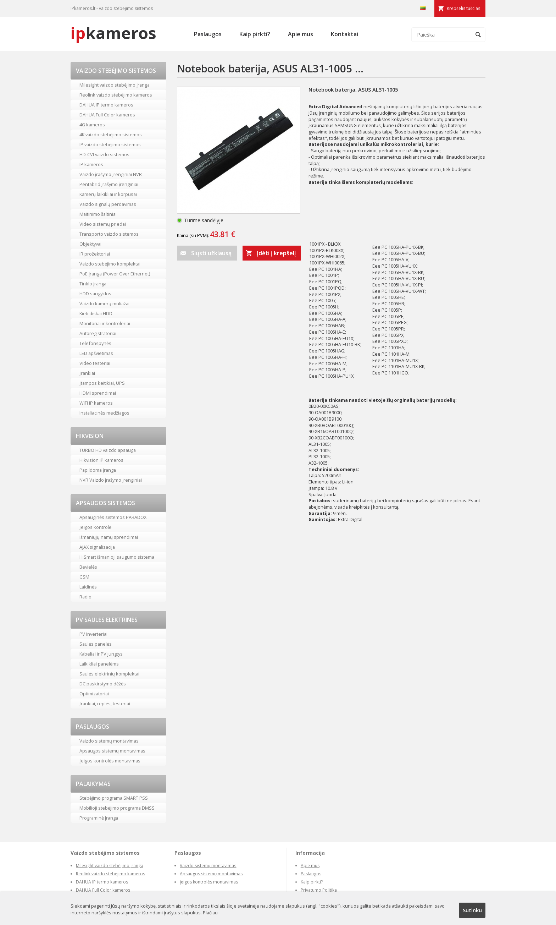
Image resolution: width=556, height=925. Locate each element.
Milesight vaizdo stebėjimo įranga (114, 85)
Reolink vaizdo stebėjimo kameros (115, 95)
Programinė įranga (98, 818)
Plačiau (210, 912)
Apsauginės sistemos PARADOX (112, 517)
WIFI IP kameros (96, 403)
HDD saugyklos (95, 293)
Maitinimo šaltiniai (98, 214)
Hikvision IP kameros (101, 460)
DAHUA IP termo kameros (106, 105)
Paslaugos (208, 34)
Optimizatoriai (94, 693)
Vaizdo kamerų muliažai (104, 303)
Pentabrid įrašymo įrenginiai (108, 184)
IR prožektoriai (94, 254)
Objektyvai (90, 244)
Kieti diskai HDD (95, 313)
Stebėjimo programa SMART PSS (113, 798)
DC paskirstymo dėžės (102, 683)
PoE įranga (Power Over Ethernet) (114, 273)
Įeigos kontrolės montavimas (109, 760)
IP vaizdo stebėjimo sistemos (110, 144)
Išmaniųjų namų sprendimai (108, 537)
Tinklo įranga (92, 283)
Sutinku (472, 910)
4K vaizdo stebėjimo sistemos (110, 134)
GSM (84, 577)
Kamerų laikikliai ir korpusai (108, 194)
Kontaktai (344, 34)
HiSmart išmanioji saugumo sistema (116, 557)
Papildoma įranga (97, 470)
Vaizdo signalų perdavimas (107, 204)
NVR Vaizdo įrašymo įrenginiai (110, 480)
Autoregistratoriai (97, 333)
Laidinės (88, 587)
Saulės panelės (95, 644)
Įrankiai (87, 373)
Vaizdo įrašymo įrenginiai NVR (110, 174)
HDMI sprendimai (97, 393)
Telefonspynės (95, 343)
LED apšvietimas (96, 353)
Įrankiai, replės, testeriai (104, 703)
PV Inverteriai (93, 634)
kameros (113, 33)
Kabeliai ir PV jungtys (101, 654)
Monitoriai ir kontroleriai (104, 323)
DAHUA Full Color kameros (107, 114)
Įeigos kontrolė (95, 527)
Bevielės (88, 567)
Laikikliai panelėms (99, 664)
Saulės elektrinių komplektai (109, 674)
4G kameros (92, 124)
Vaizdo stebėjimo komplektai (109, 264)
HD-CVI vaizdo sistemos (104, 154)
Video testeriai (94, 363)
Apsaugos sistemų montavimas (112, 751)
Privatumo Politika (319, 890)
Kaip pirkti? (254, 34)
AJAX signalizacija (97, 547)
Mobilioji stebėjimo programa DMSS (117, 808)
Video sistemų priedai (102, 224)
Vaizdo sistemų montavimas (109, 741)
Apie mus (300, 34)
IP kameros (91, 164)
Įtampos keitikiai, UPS (102, 383)
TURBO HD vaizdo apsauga (107, 450)
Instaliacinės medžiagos (104, 413)
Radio (85, 596)
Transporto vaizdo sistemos (109, 234)
